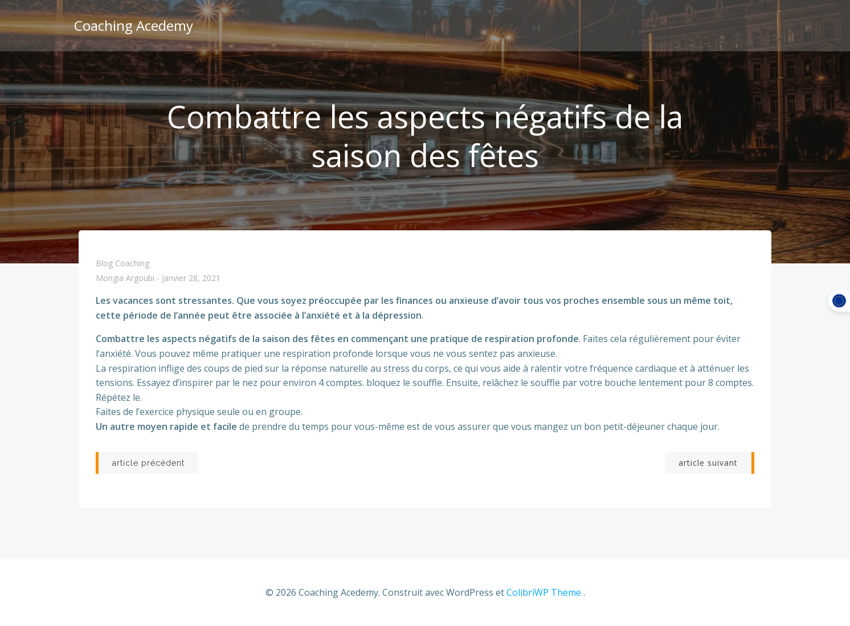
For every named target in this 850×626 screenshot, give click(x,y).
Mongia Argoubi (125, 278)
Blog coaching (122, 263)
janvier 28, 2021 (191, 278)
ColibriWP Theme (543, 592)
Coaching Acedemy (133, 25)
